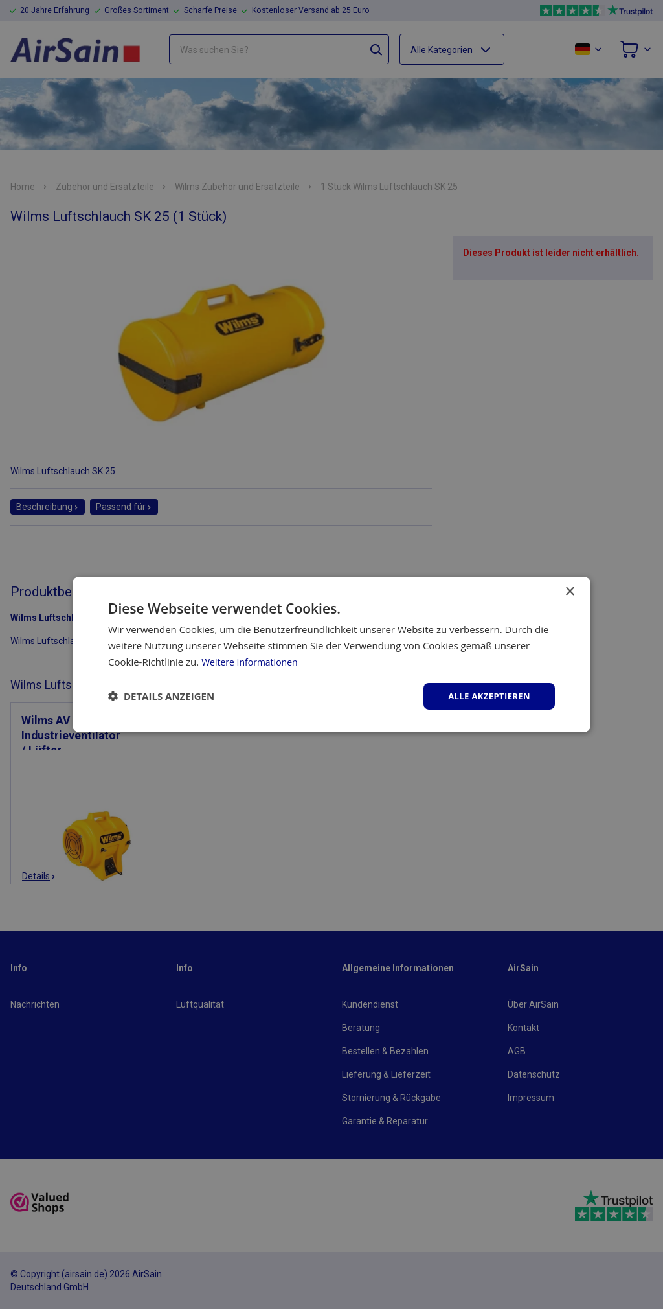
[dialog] (331, 654)
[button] (161, 696)
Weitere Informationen (252, 660)
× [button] (569, 591)
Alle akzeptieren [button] (486, 695)
